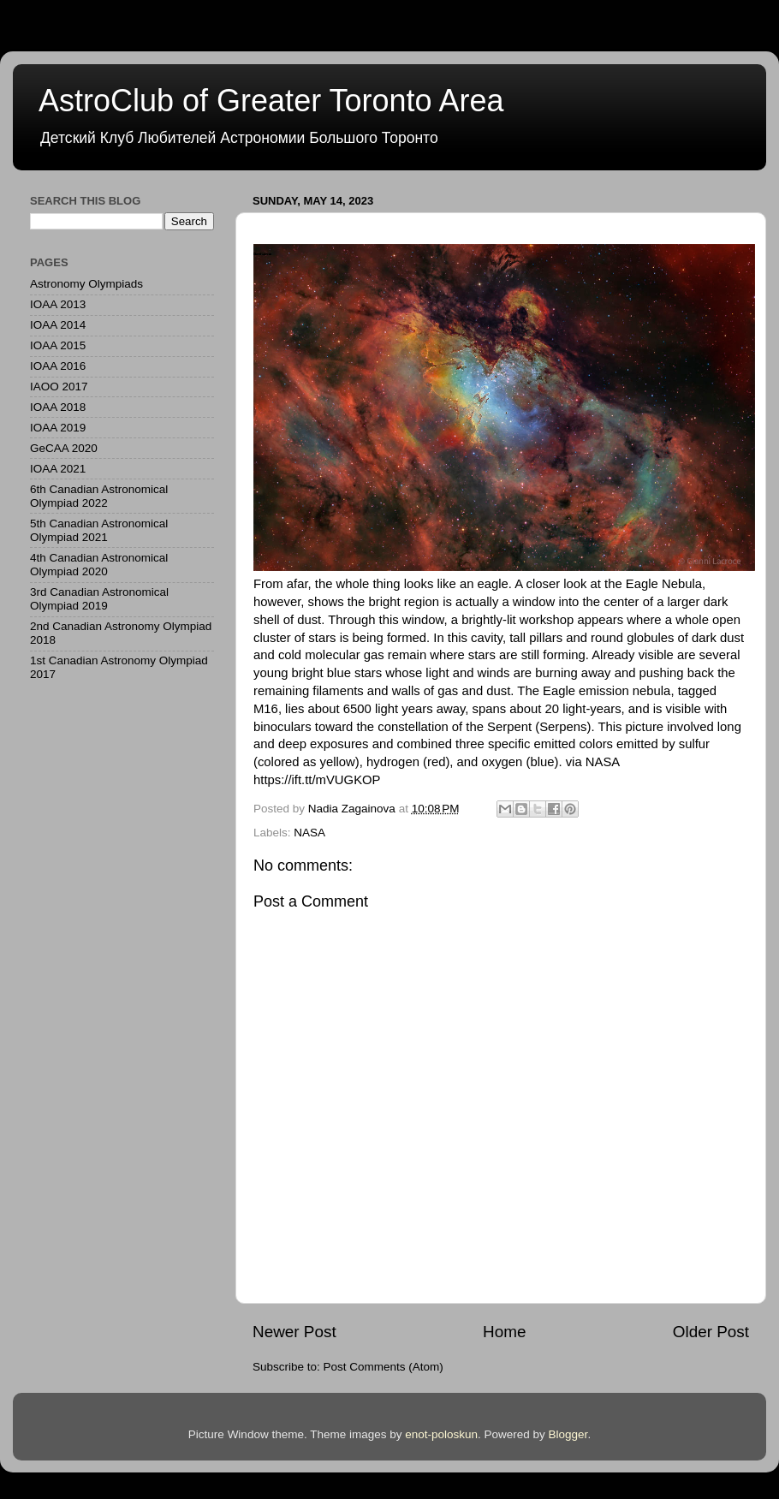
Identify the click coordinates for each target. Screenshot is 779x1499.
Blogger (568, 1434)
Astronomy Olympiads (86, 283)
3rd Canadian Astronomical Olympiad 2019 (99, 599)
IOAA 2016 (58, 366)
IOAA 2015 (58, 345)
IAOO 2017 (59, 386)
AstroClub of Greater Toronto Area (271, 100)
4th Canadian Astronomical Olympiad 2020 (99, 564)
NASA (309, 832)
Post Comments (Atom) (383, 1366)
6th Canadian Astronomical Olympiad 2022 (99, 496)
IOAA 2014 (58, 324)
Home (504, 1332)
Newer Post (294, 1332)
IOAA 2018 (58, 407)
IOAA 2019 (58, 427)
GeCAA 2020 (64, 448)
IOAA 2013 (58, 304)
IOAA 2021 (58, 468)
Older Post (711, 1332)
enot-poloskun (441, 1434)
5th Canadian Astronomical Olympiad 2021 (99, 530)
